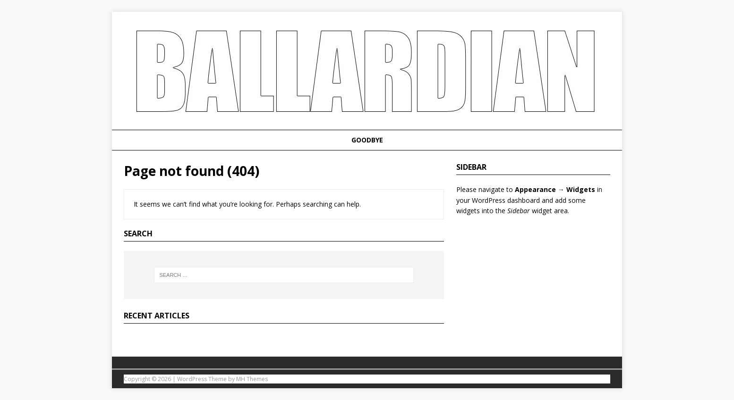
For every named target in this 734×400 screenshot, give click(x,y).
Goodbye (367, 139)
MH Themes (252, 379)
